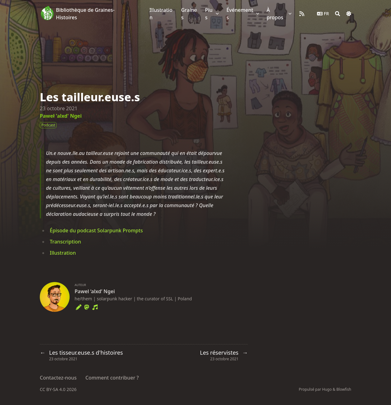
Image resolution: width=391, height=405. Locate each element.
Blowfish (343, 389)
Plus (209, 14)
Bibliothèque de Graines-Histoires (85, 14)
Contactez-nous (58, 377)
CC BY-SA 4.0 (53, 389)
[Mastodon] (87, 306)
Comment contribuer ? (112, 377)
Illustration (63, 252)
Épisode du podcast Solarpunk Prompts (96, 230)
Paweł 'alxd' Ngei (61, 115)
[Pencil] (79, 306)
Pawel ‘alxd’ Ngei (95, 291)
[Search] (337, 13)
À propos (275, 14)
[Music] (95, 306)
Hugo (327, 389)
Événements (239, 14)
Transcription (65, 241)
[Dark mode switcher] (348, 13)
